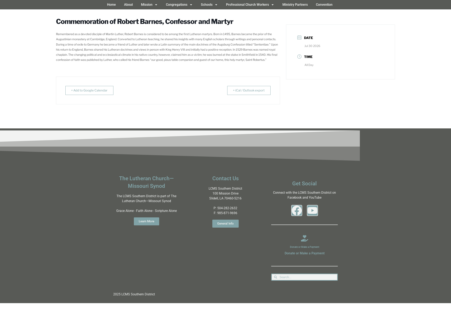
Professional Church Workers (250, 4)
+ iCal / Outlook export (249, 90)
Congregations (179, 4)
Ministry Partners (295, 5)
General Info (225, 223)
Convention (324, 5)
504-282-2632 (227, 208)
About (128, 5)
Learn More (146, 221)
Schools (209, 4)
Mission (149, 4)
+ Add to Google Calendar (89, 90)
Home (111, 5)
